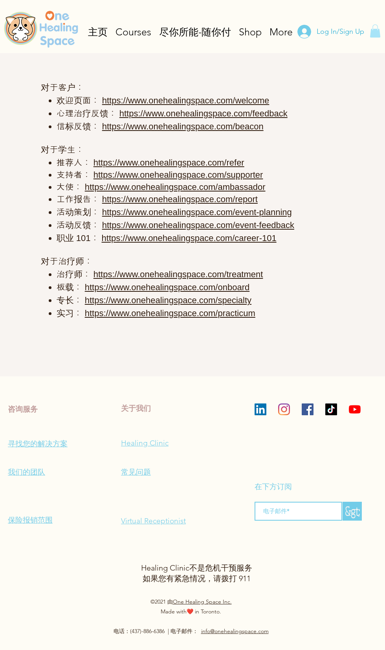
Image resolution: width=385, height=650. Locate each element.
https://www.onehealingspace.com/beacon (183, 126)
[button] (375, 30)
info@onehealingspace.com (235, 631)
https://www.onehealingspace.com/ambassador (175, 187)
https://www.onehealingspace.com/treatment (178, 274)
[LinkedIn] (260, 409)
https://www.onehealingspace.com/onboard (167, 287)
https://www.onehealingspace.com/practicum (170, 313)
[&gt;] (352, 511)
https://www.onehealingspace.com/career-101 (189, 238)
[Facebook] (308, 409)
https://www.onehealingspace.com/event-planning (197, 212)
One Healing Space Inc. (202, 601)
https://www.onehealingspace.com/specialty (168, 300)
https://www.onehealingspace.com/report (180, 199)
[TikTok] (331, 409)
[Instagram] (284, 409)
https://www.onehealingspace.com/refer (169, 163)
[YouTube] (355, 409)
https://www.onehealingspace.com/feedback (203, 113)
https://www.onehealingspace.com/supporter (178, 175)
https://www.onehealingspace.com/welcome (186, 100)
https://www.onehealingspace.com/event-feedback (198, 225)
